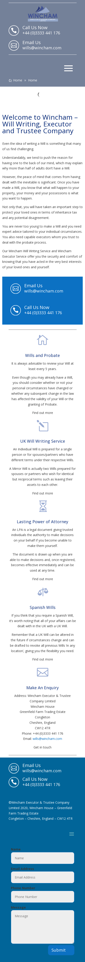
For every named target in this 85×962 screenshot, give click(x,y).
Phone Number (23, 888)
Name (16, 849)
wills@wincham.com (47, 738)
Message (18, 907)
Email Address (22, 869)
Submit (58, 950)
